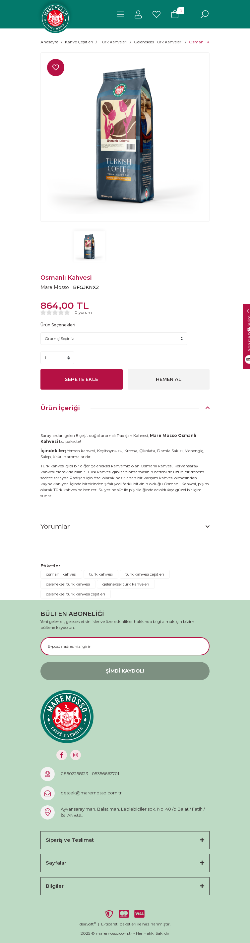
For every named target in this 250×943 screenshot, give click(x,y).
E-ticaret (109, 923)
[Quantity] (57, 358)
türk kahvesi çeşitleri (144, 574)
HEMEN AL (168, 379)
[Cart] (175, 14)
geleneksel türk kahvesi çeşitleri (75, 593)
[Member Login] (138, 14)
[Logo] (55, 18)
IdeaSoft (87, 923)
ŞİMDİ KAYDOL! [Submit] (125, 671)
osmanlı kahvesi (61, 574)
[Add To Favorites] (55, 67)
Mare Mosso (54, 287)
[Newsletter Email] (125, 646)
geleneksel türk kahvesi (68, 584)
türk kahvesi (101, 574)
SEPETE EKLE (81, 379)
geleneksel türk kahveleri (125, 584)
